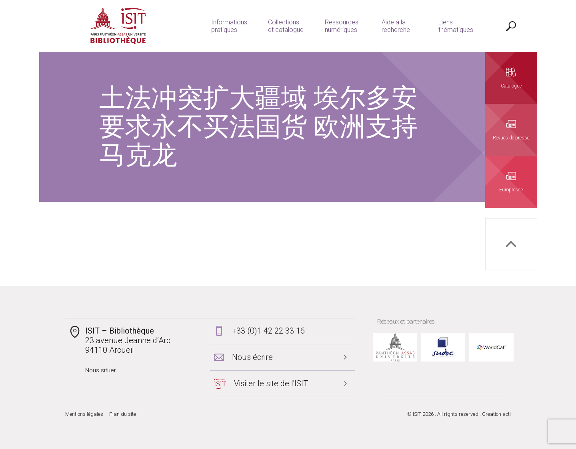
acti (506, 414)
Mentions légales (84, 414)
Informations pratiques (229, 26)
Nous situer (100, 370)
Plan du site (122, 414)
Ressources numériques (341, 26)
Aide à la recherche (396, 26)
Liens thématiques (455, 26)
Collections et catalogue (286, 26)
